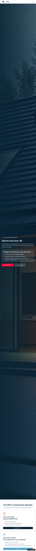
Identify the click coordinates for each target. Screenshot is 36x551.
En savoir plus (18, 548)
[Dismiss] (34, 549)
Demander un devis (18, 528)
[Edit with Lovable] (30, 549)
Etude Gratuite (8, 265)
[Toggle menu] (33, 1)
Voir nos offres (20, 265)
